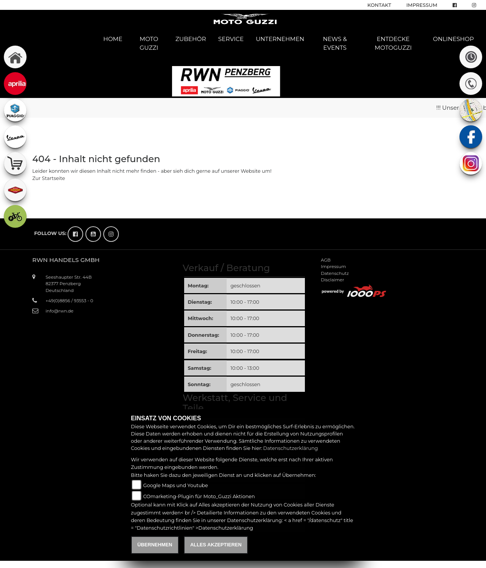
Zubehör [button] (190, 39)
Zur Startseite (48, 178)
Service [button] (231, 39)
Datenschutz (335, 273)
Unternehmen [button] (280, 39)
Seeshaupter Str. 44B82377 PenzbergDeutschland (69, 283)
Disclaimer (332, 279)
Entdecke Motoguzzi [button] (393, 43)
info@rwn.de (60, 311)
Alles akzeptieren (215, 544)
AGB (326, 260)
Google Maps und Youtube (175, 485)
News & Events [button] (335, 43)
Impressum (421, 5)
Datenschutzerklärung (290, 448)
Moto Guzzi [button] (149, 43)
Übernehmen (154, 544)
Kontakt (379, 5)
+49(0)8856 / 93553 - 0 (69, 300)
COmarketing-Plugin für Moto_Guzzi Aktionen (199, 496)
